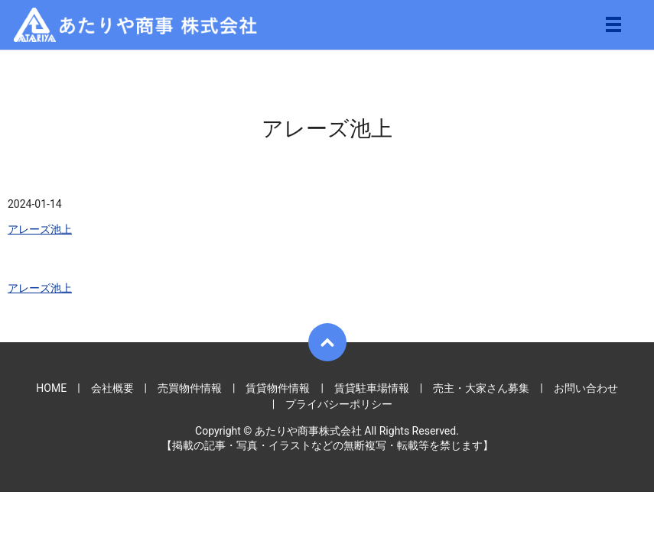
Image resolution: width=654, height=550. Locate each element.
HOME (51, 388)
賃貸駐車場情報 (371, 388)
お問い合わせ (586, 388)
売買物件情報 (190, 388)
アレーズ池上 (40, 229)
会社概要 (112, 388)
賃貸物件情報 (278, 388)
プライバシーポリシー (338, 404)
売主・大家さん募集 (481, 388)
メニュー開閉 (613, 24)
